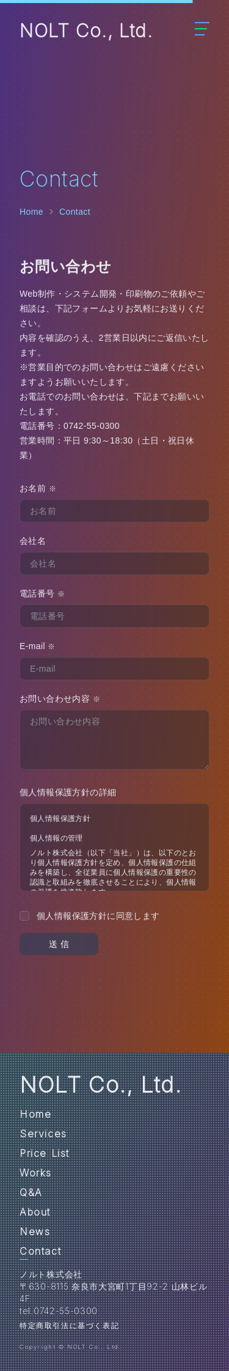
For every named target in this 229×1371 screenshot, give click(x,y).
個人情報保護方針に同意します (98, 916)
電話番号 (42, 593)
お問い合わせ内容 (60, 699)
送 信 (59, 944)
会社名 (33, 541)
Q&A (31, 1192)
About (35, 1212)
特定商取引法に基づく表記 (69, 1325)
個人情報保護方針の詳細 (68, 792)
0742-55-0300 (92, 426)
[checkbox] (24, 916)
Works (36, 1173)
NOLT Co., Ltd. (86, 31)
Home (31, 212)
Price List (45, 1153)
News (35, 1231)
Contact (40, 1251)
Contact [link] (74, 212)
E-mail (38, 646)
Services (43, 1134)
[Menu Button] (202, 25)
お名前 (38, 488)
